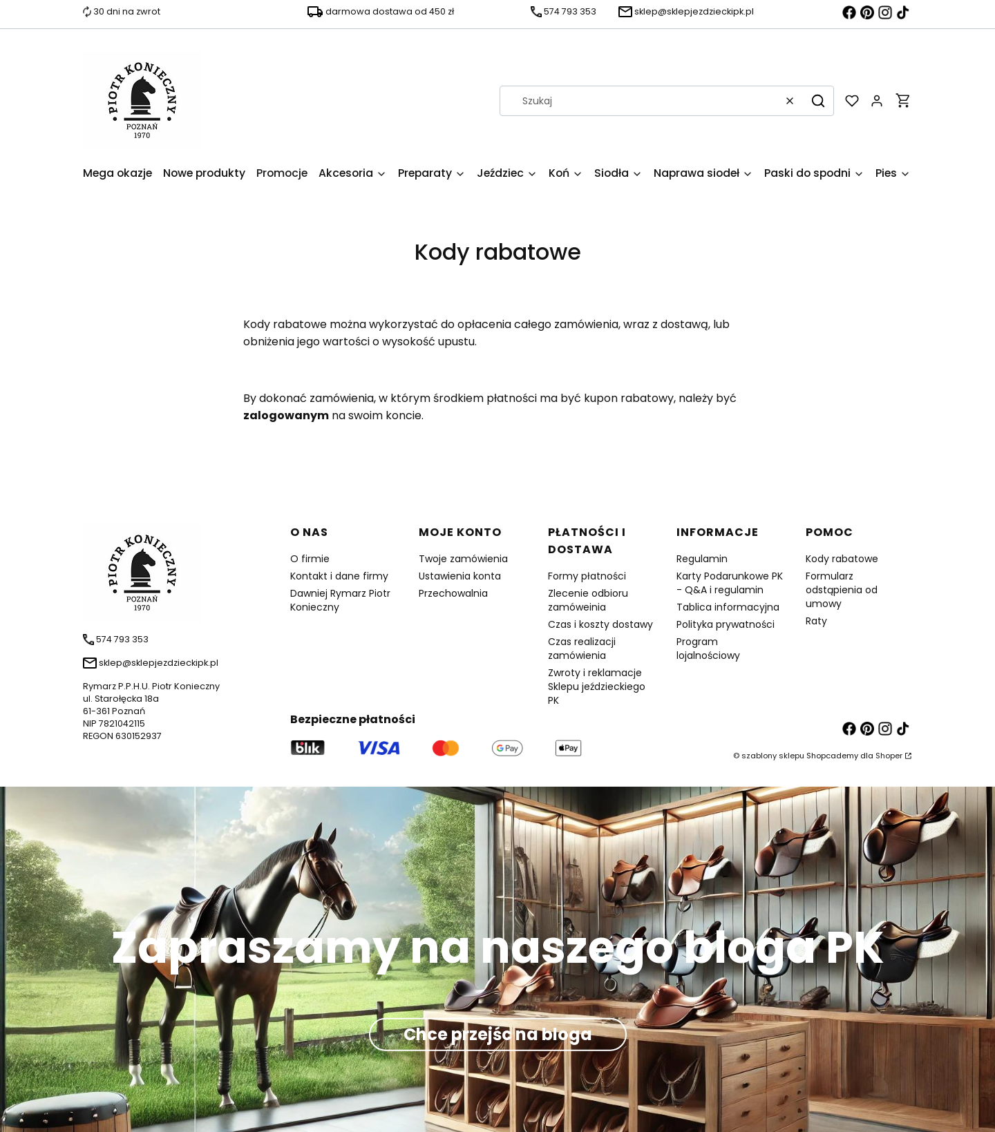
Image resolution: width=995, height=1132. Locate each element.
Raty (816, 621)
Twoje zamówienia (463, 559)
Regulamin (702, 559)
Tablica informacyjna (727, 607)
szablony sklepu (772, 755)
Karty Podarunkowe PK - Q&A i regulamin (729, 583)
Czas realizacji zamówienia (582, 648)
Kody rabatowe (842, 559)
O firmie (310, 559)
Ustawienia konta (460, 576)
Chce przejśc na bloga (498, 1033)
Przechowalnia (453, 593)
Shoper (888, 755)
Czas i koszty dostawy (600, 624)
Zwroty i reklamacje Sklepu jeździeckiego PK (596, 686)
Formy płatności (587, 576)
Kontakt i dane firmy (339, 576)
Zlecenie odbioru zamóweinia (588, 600)
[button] (818, 101)
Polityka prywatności (725, 624)
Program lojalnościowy (708, 648)
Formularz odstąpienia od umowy (842, 590)
